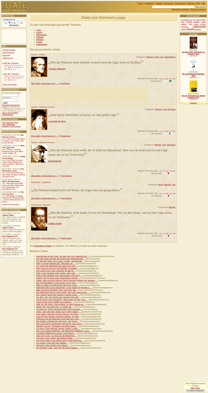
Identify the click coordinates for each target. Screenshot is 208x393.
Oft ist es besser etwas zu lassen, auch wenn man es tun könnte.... (13, 141)
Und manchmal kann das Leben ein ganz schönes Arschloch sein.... (13, 175)
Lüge (38, 30)
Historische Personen (46, 107)
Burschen (198, 29)
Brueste (183, 29)
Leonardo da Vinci (57, 121)
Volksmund (7, 58)
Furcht (156, 57)
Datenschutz (180, 3)
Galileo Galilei (55, 223)
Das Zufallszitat (8, 124)
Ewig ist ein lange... (13, 157)
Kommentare (65, 136)
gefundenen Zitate (42, 246)
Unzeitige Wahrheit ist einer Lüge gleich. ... (56, 333)
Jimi (194, 20)
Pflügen (39, 39)
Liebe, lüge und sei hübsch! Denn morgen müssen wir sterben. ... (67, 280)
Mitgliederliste (7, 115)
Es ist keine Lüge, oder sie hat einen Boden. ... (58, 348)
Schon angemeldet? (10, 113)
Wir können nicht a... (13, 136)
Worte (160, 185)
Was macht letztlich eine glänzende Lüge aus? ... (59, 275)
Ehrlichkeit (171, 109)
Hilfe (203, 3)
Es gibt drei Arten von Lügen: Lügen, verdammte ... (60, 261)
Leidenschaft (199, 26)
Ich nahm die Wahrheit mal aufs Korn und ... (57, 266)
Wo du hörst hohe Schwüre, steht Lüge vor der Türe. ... (62, 299)
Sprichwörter (36, 182)
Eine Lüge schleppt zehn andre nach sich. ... (57, 273)
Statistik (159, 3)
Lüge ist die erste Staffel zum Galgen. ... (55, 302)
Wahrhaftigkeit (170, 57)
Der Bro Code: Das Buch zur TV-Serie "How (193, 53)
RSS (198, 3)
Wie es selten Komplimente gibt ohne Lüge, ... (58, 285)
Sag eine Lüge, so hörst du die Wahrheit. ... (56, 336)
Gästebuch (149, 3)
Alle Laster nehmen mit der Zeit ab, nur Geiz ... (58, 314)
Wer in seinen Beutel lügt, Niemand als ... (55, 263)
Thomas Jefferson (56, 69)
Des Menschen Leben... (13, 170)
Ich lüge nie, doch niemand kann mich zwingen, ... (59, 309)
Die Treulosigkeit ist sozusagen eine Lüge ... (57, 283)
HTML (13, 23)
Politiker (42, 55)
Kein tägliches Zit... (10, 236)
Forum (140, 3)
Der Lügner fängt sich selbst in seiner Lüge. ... (58, 295)
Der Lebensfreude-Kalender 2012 (193, 75)
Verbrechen (171, 145)
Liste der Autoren (10, 63)
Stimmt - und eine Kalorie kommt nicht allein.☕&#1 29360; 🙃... (12, 151)
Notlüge (40, 37)
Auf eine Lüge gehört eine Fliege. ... (53, 345)
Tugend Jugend (192, 22)
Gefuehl (190, 29)
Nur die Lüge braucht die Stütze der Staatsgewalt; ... (61, 259)
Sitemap (190, 3)
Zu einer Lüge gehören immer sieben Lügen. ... (58, 328)
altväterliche (46, 182)
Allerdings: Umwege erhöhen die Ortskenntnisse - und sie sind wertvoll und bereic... (13, 199)
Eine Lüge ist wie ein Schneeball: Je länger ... (57, 268)
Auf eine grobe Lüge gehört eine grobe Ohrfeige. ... (60, 340)
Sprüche (35, 55)
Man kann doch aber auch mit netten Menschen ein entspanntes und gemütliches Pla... (12, 186)
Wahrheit (149, 57)
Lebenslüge (41, 44)
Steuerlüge (41, 35)
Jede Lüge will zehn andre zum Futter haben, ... (58, 311)
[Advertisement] (89, 94)
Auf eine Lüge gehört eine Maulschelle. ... (55, 338)
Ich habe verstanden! (195, 391)
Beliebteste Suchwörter (180, 9)
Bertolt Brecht (54, 161)
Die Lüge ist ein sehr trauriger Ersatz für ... (56, 271)
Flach (182, 22)
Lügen (39, 32)
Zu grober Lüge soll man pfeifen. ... (52, 343)
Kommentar (64, 83)
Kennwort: (6, 98)
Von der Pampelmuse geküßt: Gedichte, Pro (193, 97)
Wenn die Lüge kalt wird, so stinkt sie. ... (55, 307)
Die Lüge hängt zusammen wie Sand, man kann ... (60, 324)
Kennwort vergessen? (11, 105)
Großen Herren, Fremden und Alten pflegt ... (57, 326)
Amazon (193, 103)
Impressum (168, 3)
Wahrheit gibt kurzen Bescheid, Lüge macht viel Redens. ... (64, 287)
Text (21, 23)
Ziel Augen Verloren (197, 24)
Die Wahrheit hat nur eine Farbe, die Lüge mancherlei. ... (63, 292)
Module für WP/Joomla (11, 126)
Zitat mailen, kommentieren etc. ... (44, 83)
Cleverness (184, 27)
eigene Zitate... (8, 215)
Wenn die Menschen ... (12, 181)
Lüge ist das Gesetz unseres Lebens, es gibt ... (58, 316)
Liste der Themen (10, 74)
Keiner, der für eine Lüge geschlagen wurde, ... (58, 278)
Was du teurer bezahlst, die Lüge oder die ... (57, 290)
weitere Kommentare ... (11, 204)
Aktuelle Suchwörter (198, 9)
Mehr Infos (195, 388)
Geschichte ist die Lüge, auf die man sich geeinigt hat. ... (63, 256)
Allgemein (46, 205)
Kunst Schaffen (201, 20)
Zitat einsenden (9, 84)
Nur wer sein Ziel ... (13, 193)
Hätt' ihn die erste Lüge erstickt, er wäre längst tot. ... (61, 304)
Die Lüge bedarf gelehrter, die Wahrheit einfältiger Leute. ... (64, 331)
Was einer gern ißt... (13, 146)
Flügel (39, 42)
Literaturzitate (36, 205)
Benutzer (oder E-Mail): (11, 93)
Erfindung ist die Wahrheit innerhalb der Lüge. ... (59, 319)
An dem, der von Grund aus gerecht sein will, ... (58, 297)
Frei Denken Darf (186, 20)
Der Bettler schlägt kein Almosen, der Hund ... (57, 321)
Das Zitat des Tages (10, 122)
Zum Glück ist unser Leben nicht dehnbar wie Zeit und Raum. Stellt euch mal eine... (13, 163)
